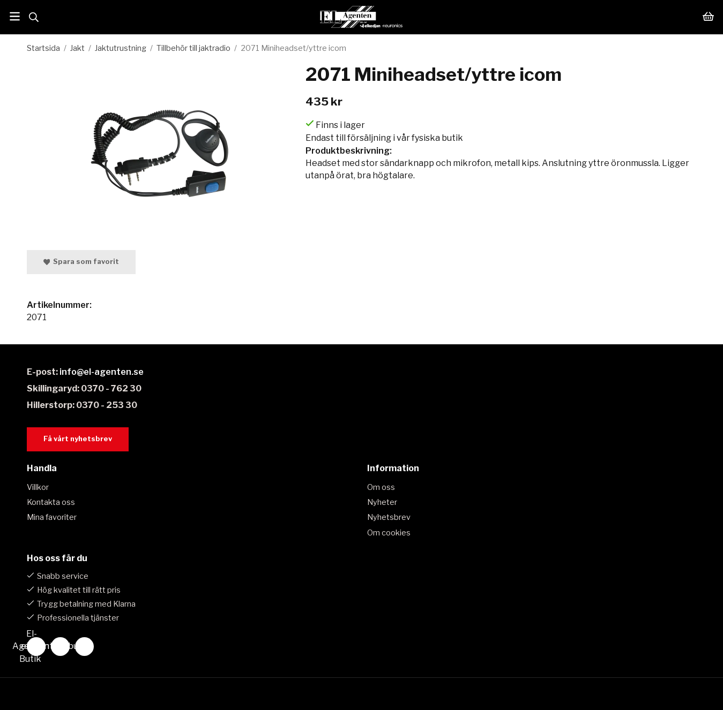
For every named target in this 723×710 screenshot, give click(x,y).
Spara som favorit (81, 262)
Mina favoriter (52, 517)
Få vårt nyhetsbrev (77, 439)
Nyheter (382, 502)
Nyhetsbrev (389, 517)
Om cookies (389, 533)
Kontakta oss (51, 502)
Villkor (38, 487)
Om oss (381, 487)
